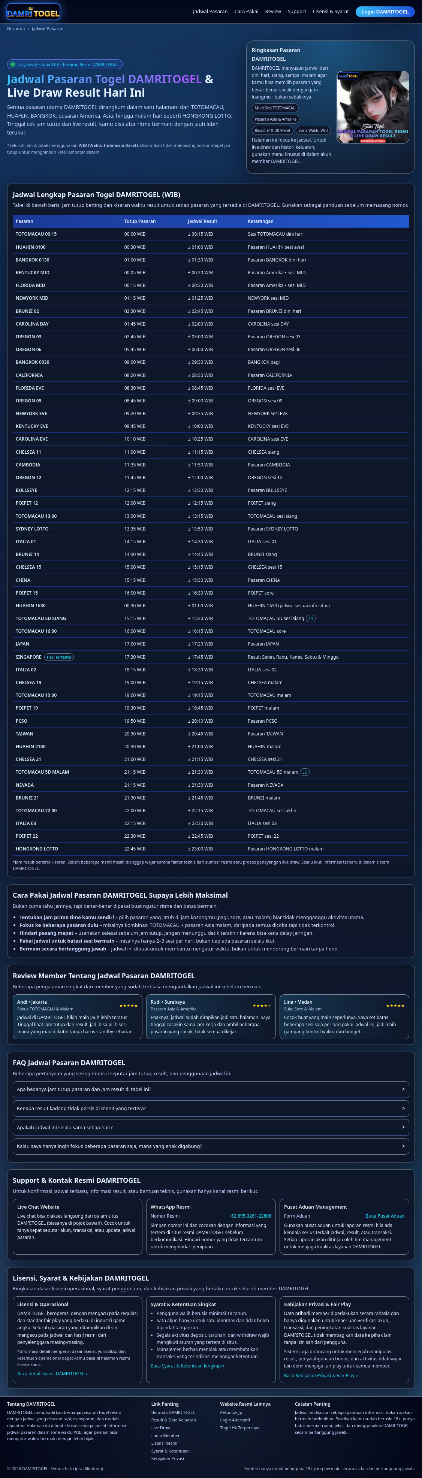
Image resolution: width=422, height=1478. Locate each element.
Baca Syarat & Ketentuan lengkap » (187, 1366)
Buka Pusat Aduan (385, 1216)
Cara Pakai (247, 11)
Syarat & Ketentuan (170, 1451)
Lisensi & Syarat (331, 11)
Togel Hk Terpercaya (239, 1427)
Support (297, 11)
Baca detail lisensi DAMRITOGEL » (52, 1373)
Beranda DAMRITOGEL (173, 1412)
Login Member (165, 1435)
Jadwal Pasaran (210, 11)
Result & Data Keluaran (173, 1420)
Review (273, 11)
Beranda (16, 28)
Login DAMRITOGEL (385, 12)
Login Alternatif (235, 1420)
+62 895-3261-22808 (250, 1216)
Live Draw (160, 1427)
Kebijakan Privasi (167, 1458)
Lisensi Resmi (164, 1443)
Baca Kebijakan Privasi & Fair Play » (321, 1375)
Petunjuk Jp (231, 1412)
